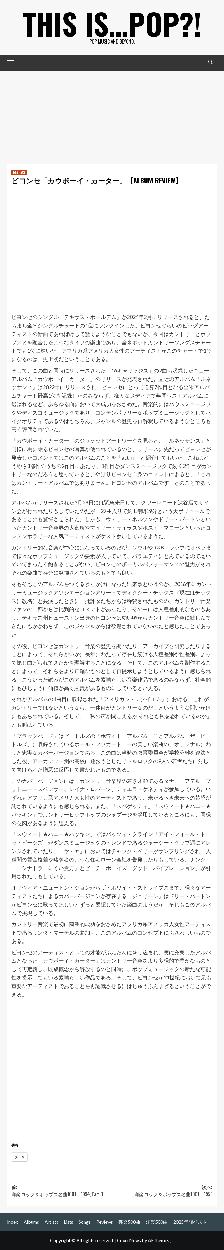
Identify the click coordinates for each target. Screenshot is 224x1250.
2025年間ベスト (190, 1222)
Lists (68, 1222)
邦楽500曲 (129, 1222)
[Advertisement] (112, 114)
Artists (51, 1222)
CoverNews (129, 1240)
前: (61, 1190)
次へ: (162, 1190)
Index (12, 1222)
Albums (31, 1222)
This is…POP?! (112, 23)
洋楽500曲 (157, 1222)
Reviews (104, 1222)
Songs (85, 1222)
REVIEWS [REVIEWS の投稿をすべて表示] (19, 172)
